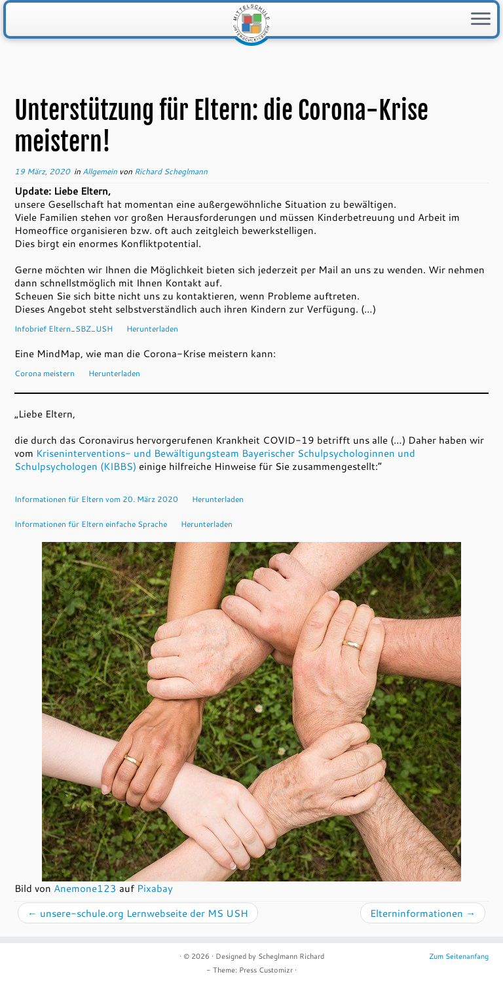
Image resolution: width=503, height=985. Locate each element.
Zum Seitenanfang (459, 956)
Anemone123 (85, 888)
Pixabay (155, 888)
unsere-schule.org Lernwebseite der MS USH (138, 912)
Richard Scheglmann (171, 171)
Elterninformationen (422, 912)
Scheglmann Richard (291, 956)
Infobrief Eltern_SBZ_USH (63, 328)
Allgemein (101, 171)
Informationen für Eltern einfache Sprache (90, 523)
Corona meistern (44, 373)
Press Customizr (266, 970)
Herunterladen (152, 328)
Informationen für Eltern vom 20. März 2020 (96, 498)
